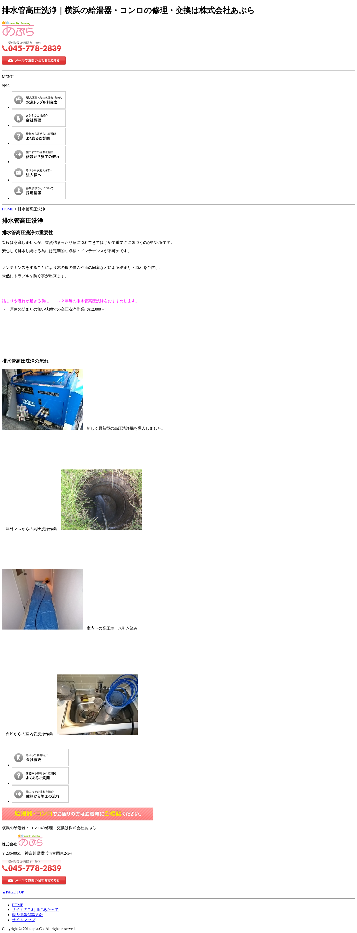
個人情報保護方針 (27, 915)
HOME (7, 209)
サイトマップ (23, 920)
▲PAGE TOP (13, 892)
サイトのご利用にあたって (35, 909)
